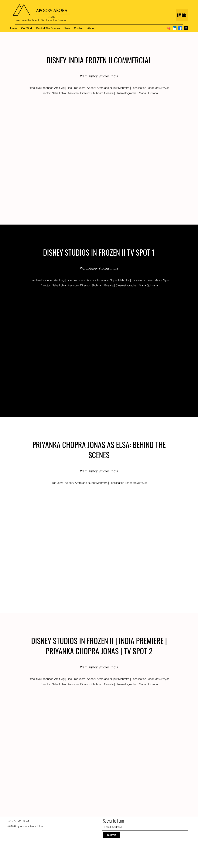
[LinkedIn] (174, 28)
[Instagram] (169, 28)
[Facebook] (180, 28)
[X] (186, 28)
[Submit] (111, 835)
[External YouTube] (99, 154)
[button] (26, 28)
